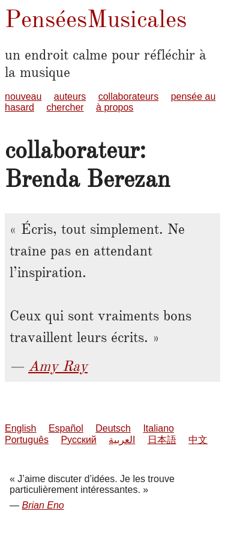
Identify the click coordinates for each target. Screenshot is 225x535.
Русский (78, 440)
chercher (64, 107)
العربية (122, 440)
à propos (114, 107)
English (20, 428)
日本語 (162, 440)
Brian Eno (43, 505)
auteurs (70, 96)
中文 (198, 440)
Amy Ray (58, 366)
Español (66, 428)
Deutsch (113, 428)
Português (27, 440)
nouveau (23, 96)
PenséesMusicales (96, 19)
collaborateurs (128, 96)
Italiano (158, 428)
